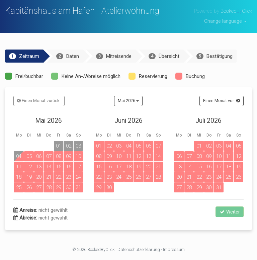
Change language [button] (225, 21)
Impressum (174, 249)
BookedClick (236, 11)
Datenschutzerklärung (138, 249)
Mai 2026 (128, 100)
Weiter (229, 211)
